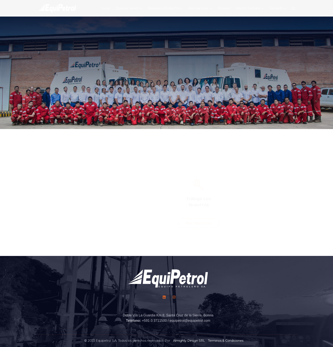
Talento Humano (248, 8)
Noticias (224, 8)
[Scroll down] (166, 58)
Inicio (106, 8)
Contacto (276, 8)
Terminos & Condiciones (225, 341)
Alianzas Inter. (198, 8)
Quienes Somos (127, 8)
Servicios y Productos (164, 8)
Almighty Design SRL (189, 341)
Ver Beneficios (263, 203)
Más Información (199, 203)
